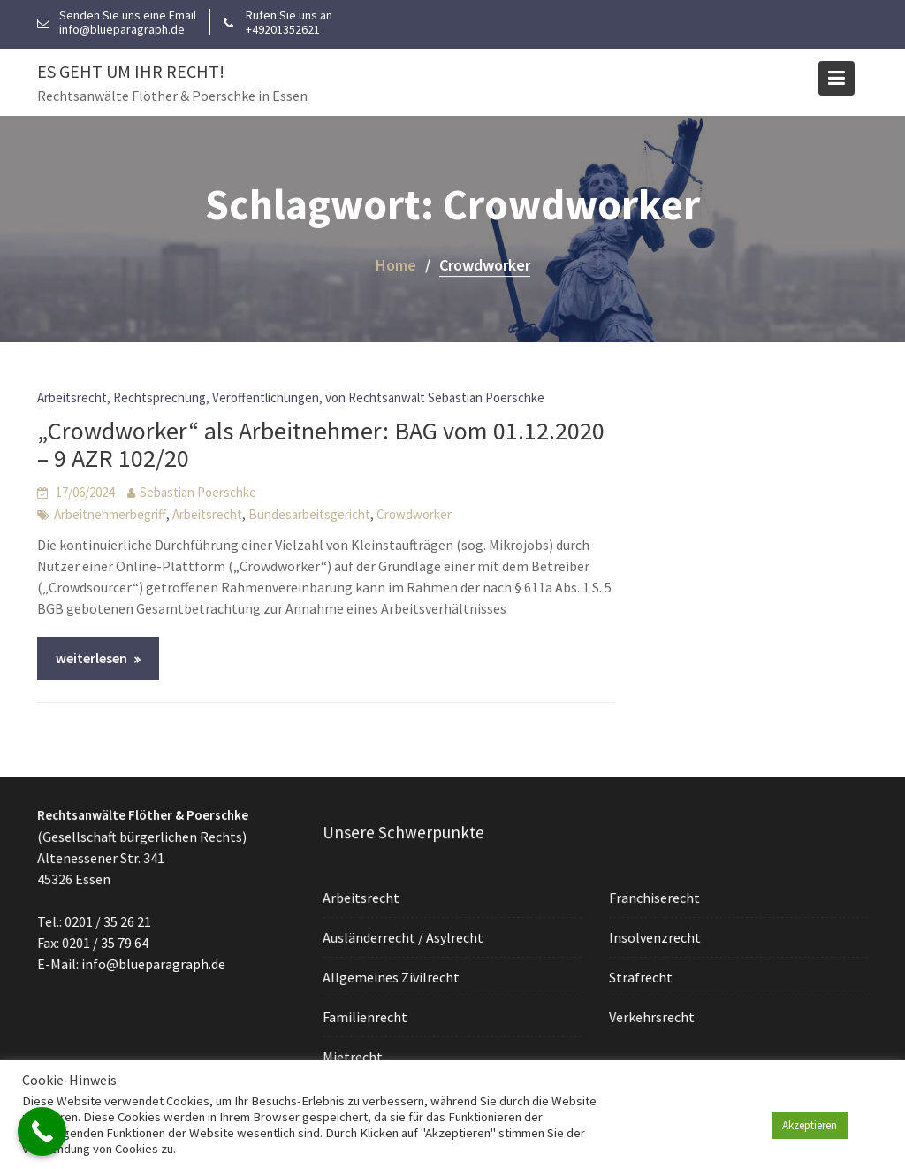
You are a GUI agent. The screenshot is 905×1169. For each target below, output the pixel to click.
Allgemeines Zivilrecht (392, 976)
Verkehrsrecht (652, 1016)
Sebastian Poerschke (198, 492)
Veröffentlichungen (265, 397)
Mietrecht (354, 1055)
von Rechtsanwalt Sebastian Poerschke (434, 397)
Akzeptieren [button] (809, 1125)
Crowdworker (414, 514)
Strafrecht (641, 976)
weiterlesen (91, 658)
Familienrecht (366, 1016)
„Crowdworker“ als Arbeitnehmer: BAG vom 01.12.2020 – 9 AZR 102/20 (321, 444)
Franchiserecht (655, 897)
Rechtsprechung (159, 397)
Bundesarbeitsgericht (309, 514)
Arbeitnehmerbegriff (110, 514)
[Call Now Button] (42, 1131)
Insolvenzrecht (655, 937)
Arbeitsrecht (72, 397)
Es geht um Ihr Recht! (130, 71)
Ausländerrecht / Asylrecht (403, 937)
